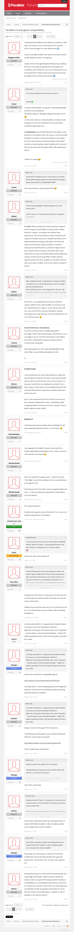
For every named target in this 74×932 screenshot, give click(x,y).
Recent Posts (22, 18)
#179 (65, 867)
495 (19, 530)
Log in (64, 1)
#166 (65, 362)
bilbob (14, 216)
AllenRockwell (14, 463)
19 (19, 559)
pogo (14, 552)
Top (64, 926)
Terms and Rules (64, 930)
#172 (65, 560)
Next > (53, 36)
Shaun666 (40, 32)
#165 (65, 321)
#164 (65, 270)
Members (28, 13)
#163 (65, 192)
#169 (65, 461)
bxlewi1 (14, 718)
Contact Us (47, 926)
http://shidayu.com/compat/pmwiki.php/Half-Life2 (42, 680)
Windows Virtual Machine (22, 32)
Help (53, 926)
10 (38, 36)
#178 (65, 831)
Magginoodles (14, 57)
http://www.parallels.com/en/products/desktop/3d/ (42, 743)
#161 (65, 82)
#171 (65, 519)
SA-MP (29, 337)
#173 (65, 617)
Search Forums (11, 18)
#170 (65, 499)
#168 (65, 432)
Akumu (14, 384)
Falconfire (14, 582)
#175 (65, 697)
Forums (17, 13)
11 (41, 36)
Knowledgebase (41, 13)
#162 (65, 166)
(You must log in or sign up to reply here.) (55, 905)
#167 (65, 413)
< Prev (17, 36)
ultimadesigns (14, 434)
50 (19, 672)
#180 (65, 899)
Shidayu (14, 665)
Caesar (14, 104)
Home (9, 13)
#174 (65, 643)
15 (47, 36)
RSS (67, 926)
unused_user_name (14, 522)
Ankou (14, 639)
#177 (65, 789)
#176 (65, 753)
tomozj (14, 343)
